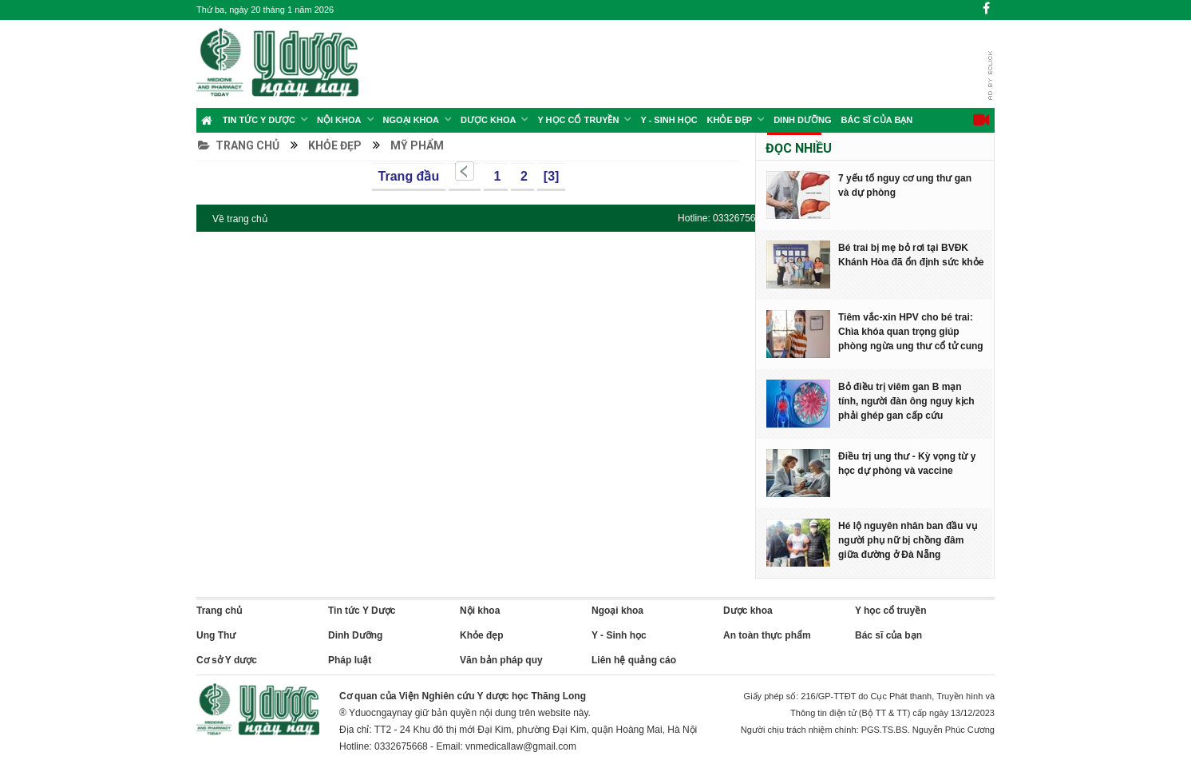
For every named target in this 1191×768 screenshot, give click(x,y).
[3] (552, 176)
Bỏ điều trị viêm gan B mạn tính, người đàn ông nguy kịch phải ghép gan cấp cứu (906, 401)
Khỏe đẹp (730, 120)
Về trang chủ (239, 219)
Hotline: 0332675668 (722, 218)
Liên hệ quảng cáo (634, 660)
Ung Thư (215, 635)
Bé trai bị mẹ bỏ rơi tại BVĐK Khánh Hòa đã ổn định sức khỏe (910, 255)
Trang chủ (238, 145)
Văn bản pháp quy (501, 660)
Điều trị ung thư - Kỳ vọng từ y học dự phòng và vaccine (906, 463)
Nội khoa (339, 120)
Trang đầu (409, 176)
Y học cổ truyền (578, 120)
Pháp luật (349, 660)
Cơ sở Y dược (226, 660)
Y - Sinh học (668, 120)
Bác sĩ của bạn (877, 120)
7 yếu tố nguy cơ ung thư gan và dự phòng (904, 185)
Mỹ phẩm (417, 145)
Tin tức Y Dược (259, 120)
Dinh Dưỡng (802, 120)
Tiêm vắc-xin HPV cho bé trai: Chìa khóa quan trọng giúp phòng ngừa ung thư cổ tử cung (910, 332)
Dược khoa (748, 610)
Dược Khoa (488, 120)
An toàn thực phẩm (767, 635)
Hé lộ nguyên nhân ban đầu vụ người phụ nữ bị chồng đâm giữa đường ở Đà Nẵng (907, 540)
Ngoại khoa (411, 120)
